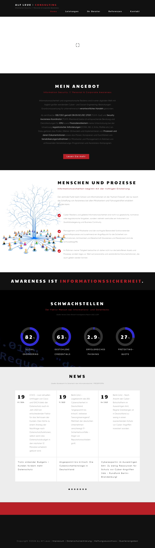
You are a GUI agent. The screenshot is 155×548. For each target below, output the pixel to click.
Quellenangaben (128, 541)
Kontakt (135, 11)
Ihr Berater (93, 11)
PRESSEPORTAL (99, 383)
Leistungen (72, 11)
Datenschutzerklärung (79, 541)
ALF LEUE (36, 4)
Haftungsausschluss (105, 541)
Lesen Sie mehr (76, 156)
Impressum (58, 541)
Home (53, 11)
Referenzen (115, 11)
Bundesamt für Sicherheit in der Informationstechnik (74, 383)
